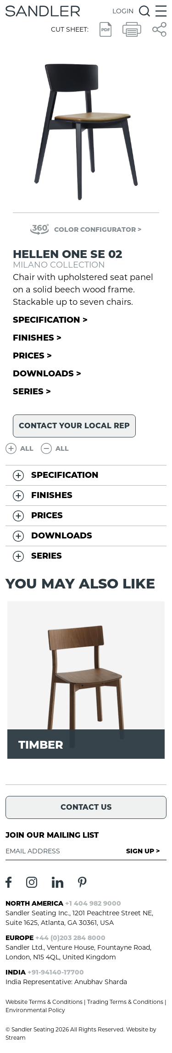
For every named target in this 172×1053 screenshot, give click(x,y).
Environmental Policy (35, 1010)
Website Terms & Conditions (44, 1001)
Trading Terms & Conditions (125, 1001)
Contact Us (86, 807)
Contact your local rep (74, 425)
